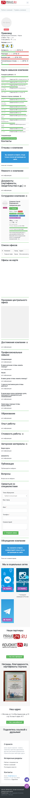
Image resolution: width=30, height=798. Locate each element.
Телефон (6, 514)
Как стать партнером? (14, 657)
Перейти (7, 588)
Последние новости (10, 767)
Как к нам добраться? (14, 722)
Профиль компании (20, 10)
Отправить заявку (10, 533)
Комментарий (7, 522)
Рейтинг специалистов (11, 762)
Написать (13, 208)
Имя (4, 507)
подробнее (14, 779)
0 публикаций (13, 224)
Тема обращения (8, 492)
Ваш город (6, 500)
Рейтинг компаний (6, 10)
